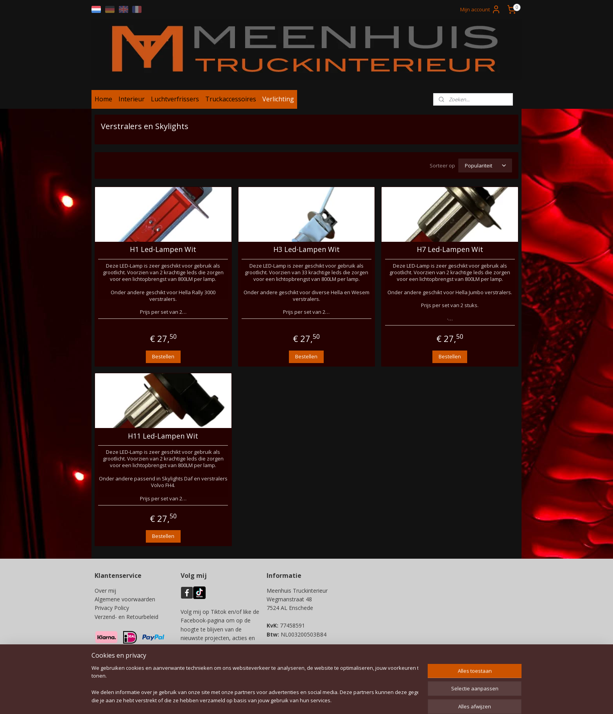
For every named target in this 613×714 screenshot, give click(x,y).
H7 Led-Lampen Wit (450, 249)
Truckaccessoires (230, 99)
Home (103, 99)
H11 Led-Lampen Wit (163, 436)
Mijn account (480, 9)
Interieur (131, 99)
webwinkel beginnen (334, 700)
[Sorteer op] (485, 165)
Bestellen (163, 356)
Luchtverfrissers (175, 99)
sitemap (287, 700)
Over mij (105, 590)
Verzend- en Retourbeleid (126, 616)
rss (304, 700)
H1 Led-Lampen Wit (163, 249)
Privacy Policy (112, 607)
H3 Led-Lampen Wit (306, 249)
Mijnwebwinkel (402, 700)
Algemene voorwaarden (125, 599)
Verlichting (278, 99)
